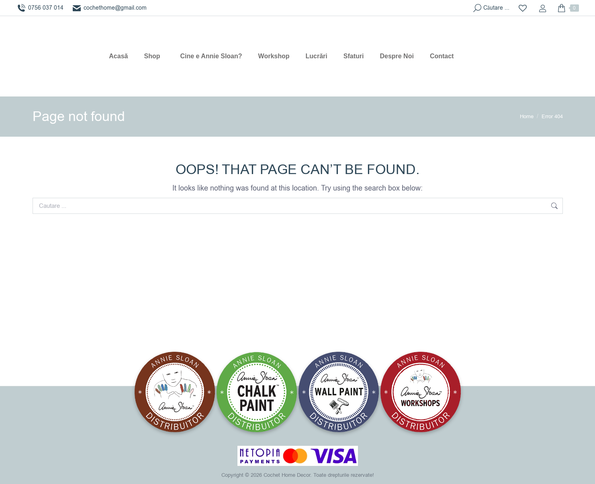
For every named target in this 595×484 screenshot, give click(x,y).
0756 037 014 (39, 8)
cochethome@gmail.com (109, 8)
